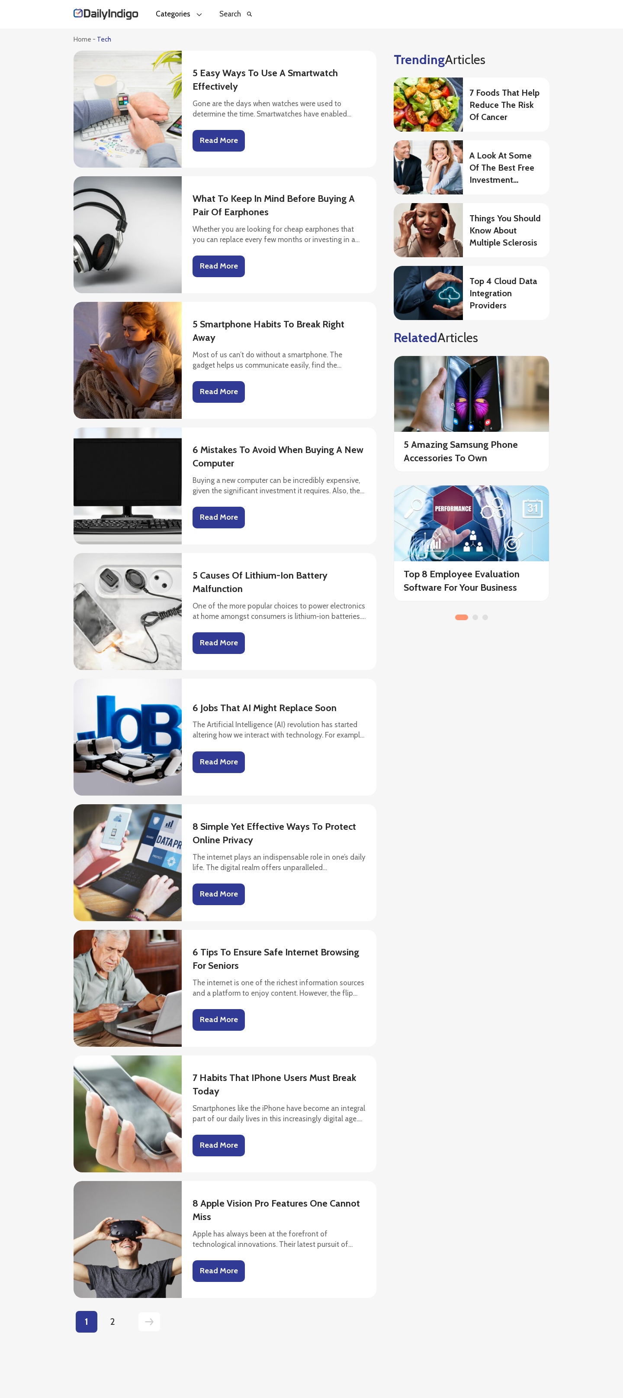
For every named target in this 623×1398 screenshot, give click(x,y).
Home (82, 39)
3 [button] (485, 617)
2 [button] (475, 617)
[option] (471, 485)
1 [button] (461, 617)
